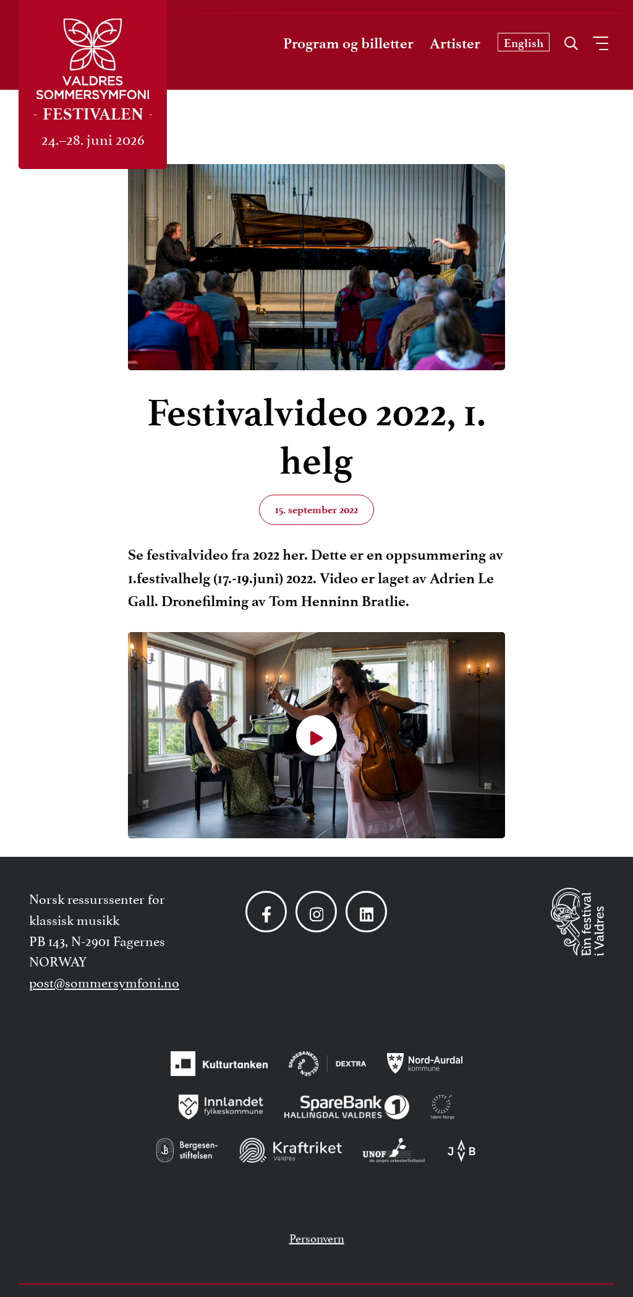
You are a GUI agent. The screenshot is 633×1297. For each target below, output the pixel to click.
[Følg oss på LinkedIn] (366, 911)
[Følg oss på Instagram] (316, 911)
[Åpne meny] (600, 43)
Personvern (316, 1237)
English (523, 43)
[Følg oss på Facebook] (266, 911)
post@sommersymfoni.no (104, 981)
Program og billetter (348, 43)
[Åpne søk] (571, 40)
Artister (455, 43)
